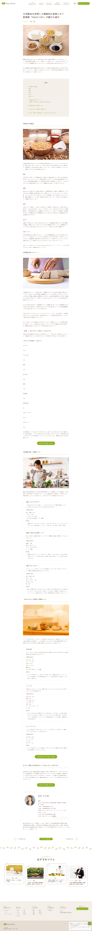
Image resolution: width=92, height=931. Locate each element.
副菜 (24, 912)
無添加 (40, 912)
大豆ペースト (31, 96)
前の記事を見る (20, 839)
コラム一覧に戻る (46, 839)
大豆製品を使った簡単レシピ (36, 105)
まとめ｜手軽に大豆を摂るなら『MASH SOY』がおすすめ (43, 113)
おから (30, 94)
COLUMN (49, 3)
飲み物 (24, 914)
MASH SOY (7, 910)
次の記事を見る (72, 839)
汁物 (18, 912)
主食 (18, 910)
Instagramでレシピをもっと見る (46, 756)
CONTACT (66, 3)
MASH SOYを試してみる (46, 443)
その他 (18, 915)
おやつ (18, 914)
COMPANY (57, 3)
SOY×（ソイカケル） (7, 914)
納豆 (30, 88)
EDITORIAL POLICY (66, 912)
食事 (34, 21)
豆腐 (30, 90)
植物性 (34, 914)
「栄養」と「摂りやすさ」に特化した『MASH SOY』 (40, 102)
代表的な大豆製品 (33, 86)
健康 (31, 21)
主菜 (24, 910)
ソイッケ (6, 912)
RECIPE (41, 3)
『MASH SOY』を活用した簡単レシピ (38, 109)
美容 (40, 910)
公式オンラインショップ (84, 3)
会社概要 (50, 910)
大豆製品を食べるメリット (35, 100)
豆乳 (30, 92)
